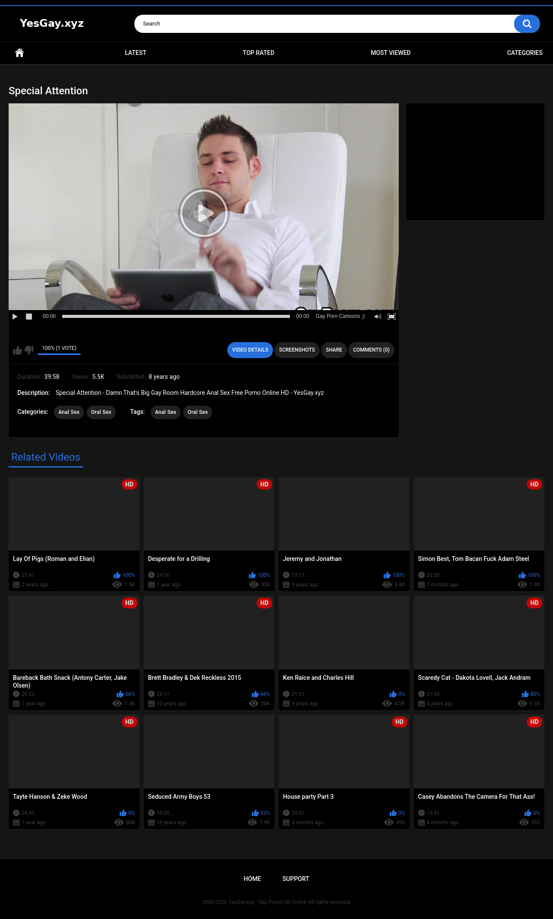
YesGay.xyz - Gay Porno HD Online (267, 902)
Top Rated (258, 52)
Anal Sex (68, 412)
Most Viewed (390, 52)
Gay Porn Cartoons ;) (340, 316)
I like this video (17, 350)
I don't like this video (28, 350)
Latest (135, 52)
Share (334, 350)
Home (19, 53)
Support (296, 878)
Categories (525, 52)
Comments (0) (371, 350)
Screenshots (297, 350)
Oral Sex (101, 412)
